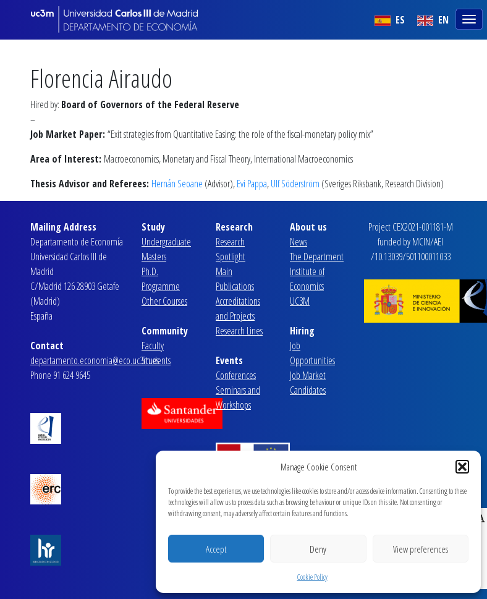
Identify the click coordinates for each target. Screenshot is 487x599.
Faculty (153, 345)
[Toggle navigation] (470, 18)
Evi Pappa (252, 183)
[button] (462, 467)
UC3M (300, 301)
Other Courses (164, 301)
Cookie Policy (312, 577)
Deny (318, 549)
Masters (154, 256)
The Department (317, 256)
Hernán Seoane (177, 183)
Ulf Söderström (295, 183)
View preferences (420, 549)
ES (390, 20)
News (298, 242)
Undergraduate (166, 242)
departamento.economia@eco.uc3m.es (94, 360)
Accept (216, 549)
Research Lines (239, 331)
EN (433, 20)
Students (156, 360)
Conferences (236, 375)
